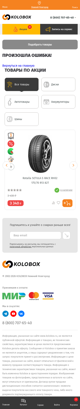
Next (73, 165)
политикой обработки (21, 246)
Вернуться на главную (18, 65)
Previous (7, 165)
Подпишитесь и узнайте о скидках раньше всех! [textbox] (40, 225)
